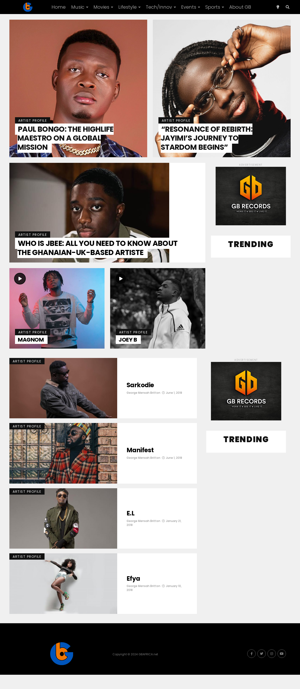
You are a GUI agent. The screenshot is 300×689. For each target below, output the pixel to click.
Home (59, 7)
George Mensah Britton (143, 407)
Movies (101, 7)
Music (77, 7)
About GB (240, 7)
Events (188, 7)
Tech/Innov (159, 7)
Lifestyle (127, 7)
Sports (212, 7)
